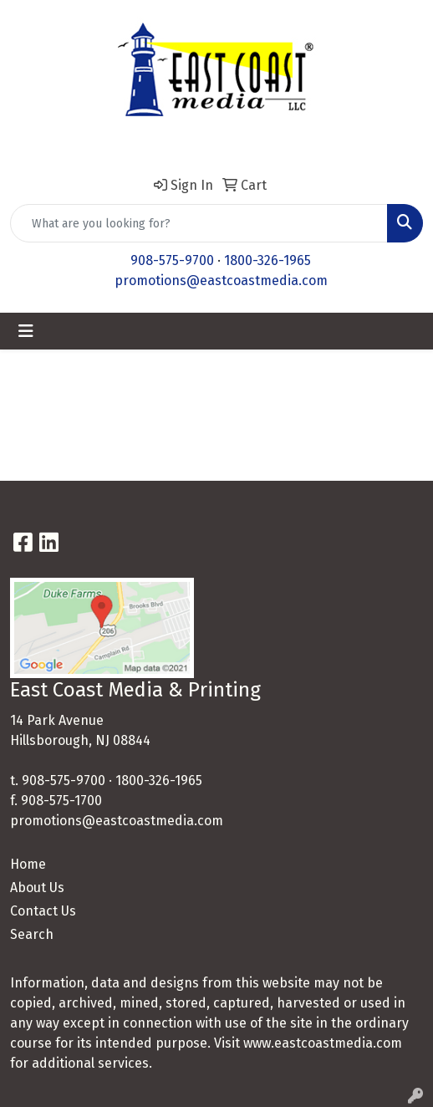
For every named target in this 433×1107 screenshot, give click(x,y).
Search (31, 934)
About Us (37, 887)
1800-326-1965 (267, 260)
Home (28, 864)
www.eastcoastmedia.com (322, 1043)
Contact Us (43, 911)
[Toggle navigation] (25, 331)
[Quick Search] (199, 223)
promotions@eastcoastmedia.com (221, 280)
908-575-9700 (172, 260)
